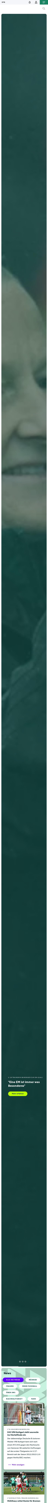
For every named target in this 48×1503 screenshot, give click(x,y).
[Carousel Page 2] (22, 1361)
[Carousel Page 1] (20, 1361)
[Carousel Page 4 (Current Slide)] (28, 1361)
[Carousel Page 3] (25, 1361)
